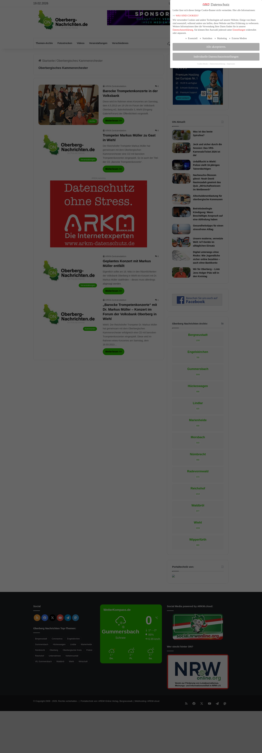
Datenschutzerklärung (183, 30)
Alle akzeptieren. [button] (216, 46)
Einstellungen (238, 30)
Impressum (231, 64)
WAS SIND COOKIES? (187, 15)
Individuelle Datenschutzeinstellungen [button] (216, 56)
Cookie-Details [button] (202, 64)
